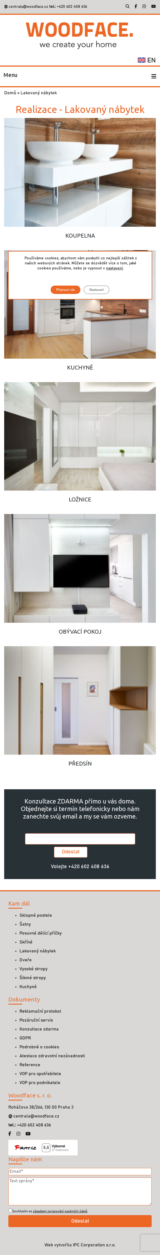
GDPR (25, 1038)
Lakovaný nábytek (37, 951)
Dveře (25, 960)
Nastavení (96, 289)
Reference (29, 1065)
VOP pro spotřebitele (40, 1073)
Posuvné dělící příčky (40, 933)
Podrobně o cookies (39, 1047)
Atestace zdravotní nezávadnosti (52, 1056)
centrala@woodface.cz (28, 7)
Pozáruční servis (36, 1020)
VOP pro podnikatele (39, 1082)
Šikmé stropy (32, 978)
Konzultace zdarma (39, 1029)
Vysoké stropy (33, 969)
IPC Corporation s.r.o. (94, 1245)
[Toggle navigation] (10, 76)
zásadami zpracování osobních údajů (60, 1211)
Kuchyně (28, 986)
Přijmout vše (65, 289)
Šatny (25, 924)
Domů (10, 93)
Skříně (26, 942)
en (147, 60)
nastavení (114, 268)
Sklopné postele (35, 915)
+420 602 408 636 (71, 7)
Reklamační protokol (40, 1011)
